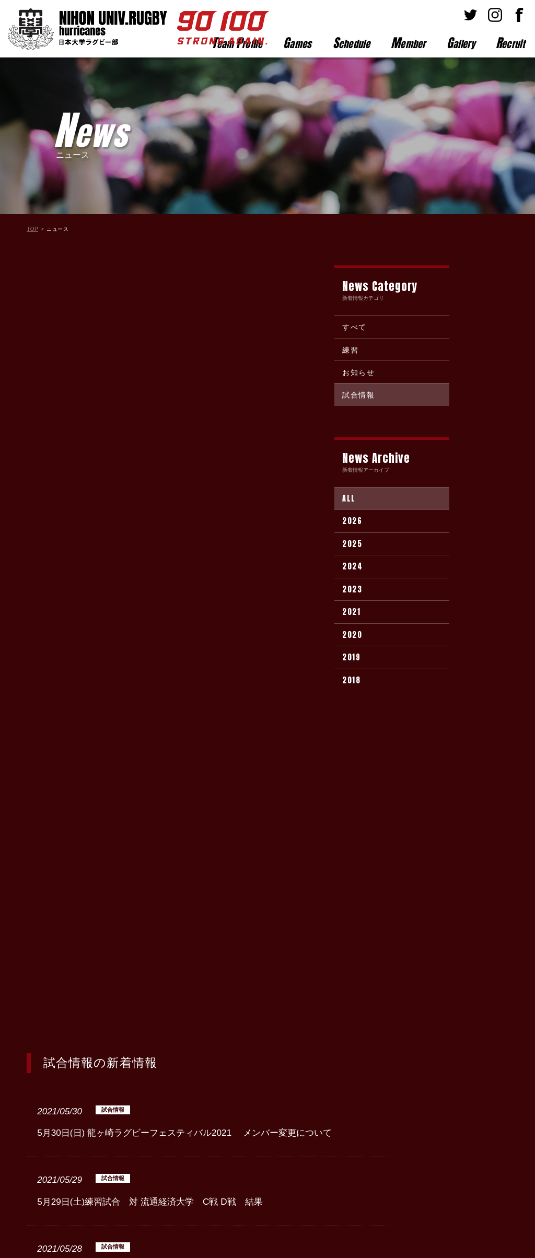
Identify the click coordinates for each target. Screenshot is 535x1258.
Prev (139, 1023)
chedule (351, 42)
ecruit (510, 42)
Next (280, 1023)
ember (408, 42)
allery (461, 42)
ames (297, 42)
